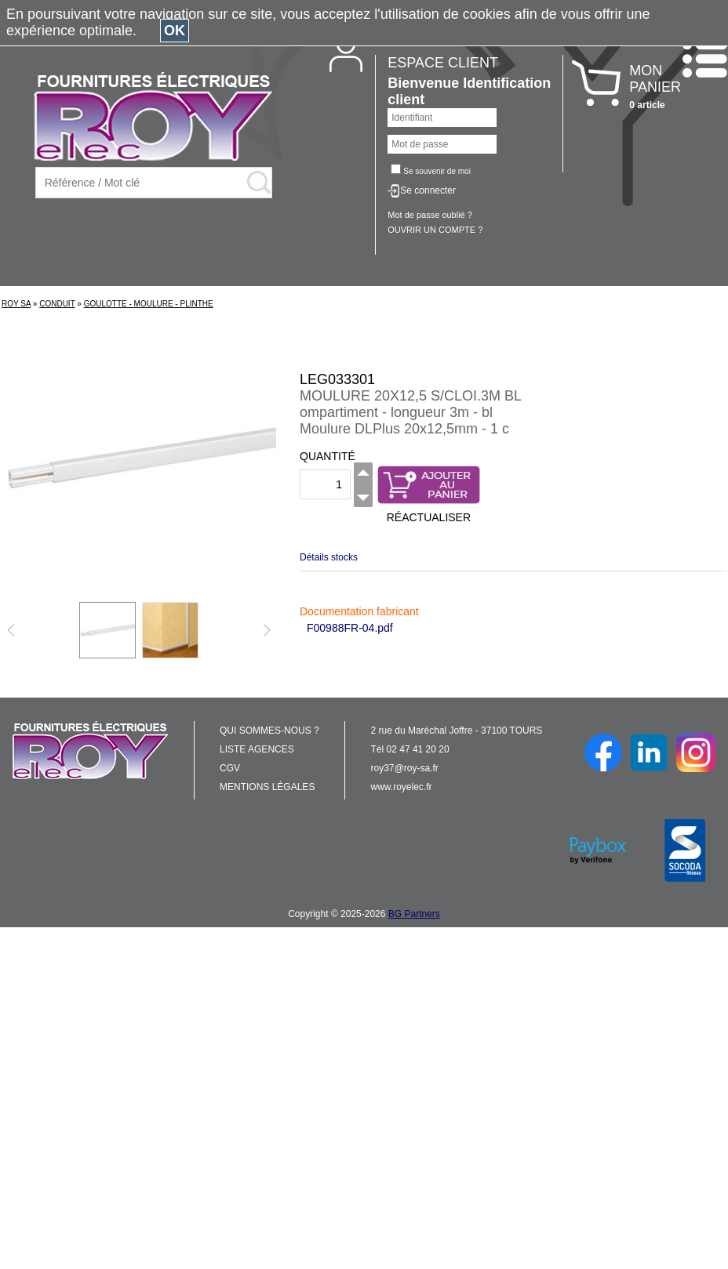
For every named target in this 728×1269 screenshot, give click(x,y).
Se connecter (428, 190)
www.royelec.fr (401, 786)
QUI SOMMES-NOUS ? (269, 730)
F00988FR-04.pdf (350, 628)
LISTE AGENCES (257, 749)
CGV (230, 768)
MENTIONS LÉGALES (267, 786)
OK (174, 30)
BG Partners (414, 913)
